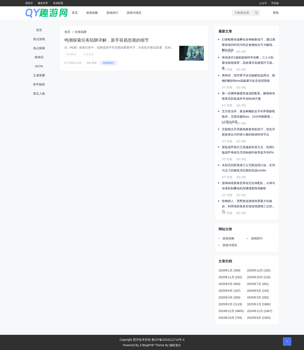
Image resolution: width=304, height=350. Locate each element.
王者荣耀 (39, 75)
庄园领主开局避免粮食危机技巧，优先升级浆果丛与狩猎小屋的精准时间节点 (248, 132)
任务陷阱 (88, 54)
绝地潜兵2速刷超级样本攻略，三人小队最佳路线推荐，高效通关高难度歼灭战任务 (248, 60)
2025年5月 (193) (258, 290)
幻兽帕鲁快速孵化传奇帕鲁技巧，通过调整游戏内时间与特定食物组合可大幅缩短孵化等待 (248, 42)
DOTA (39, 66)
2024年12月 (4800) (231, 311)
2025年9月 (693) (229, 284)
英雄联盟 (58, 3)
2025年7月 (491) (258, 284)
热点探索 (39, 48)
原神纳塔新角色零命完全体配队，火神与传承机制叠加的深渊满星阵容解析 (248, 185)
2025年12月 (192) (258, 270)
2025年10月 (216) (258, 277)
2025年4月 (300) (229, 297)
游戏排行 (112, 12)
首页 (75, 12)
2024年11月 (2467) (259, 311)
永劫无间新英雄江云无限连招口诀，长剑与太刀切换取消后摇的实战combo (248, 167)
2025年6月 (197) (229, 290)
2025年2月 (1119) (230, 304)
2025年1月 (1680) (258, 304)
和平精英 (39, 84)
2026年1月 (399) (229, 270)
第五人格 (39, 93)
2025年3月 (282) (258, 297)
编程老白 (175, 345)
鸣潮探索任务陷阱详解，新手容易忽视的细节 (106, 40)
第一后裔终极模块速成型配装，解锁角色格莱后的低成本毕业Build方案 (248, 96)
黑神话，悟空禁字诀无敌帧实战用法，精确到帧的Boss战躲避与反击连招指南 (248, 78)
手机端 (275, 3)
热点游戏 (39, 39)
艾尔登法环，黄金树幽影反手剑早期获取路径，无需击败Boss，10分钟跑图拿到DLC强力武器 (248, 114)
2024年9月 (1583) (258, 317)
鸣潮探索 (71, 54)
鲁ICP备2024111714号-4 (168, 339)
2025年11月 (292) (230, 277)
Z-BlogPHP (147, 345)
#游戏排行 (108, 62)
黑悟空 (29, 3)
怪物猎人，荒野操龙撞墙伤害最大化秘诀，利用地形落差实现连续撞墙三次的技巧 (248, 204)
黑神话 (39, 57)
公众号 (263, 3)
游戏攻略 (92, 12)
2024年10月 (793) (230, 317)
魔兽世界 (43, 3)
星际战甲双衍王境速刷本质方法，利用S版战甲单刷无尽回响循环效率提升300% (248, 149)
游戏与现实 (134, 12)
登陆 (276, 12)
